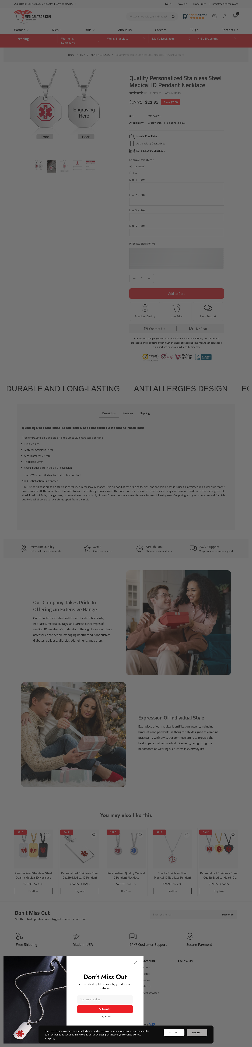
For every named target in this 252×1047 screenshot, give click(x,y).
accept (174, 1032)
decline (197, 1032)
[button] (135, 962)
